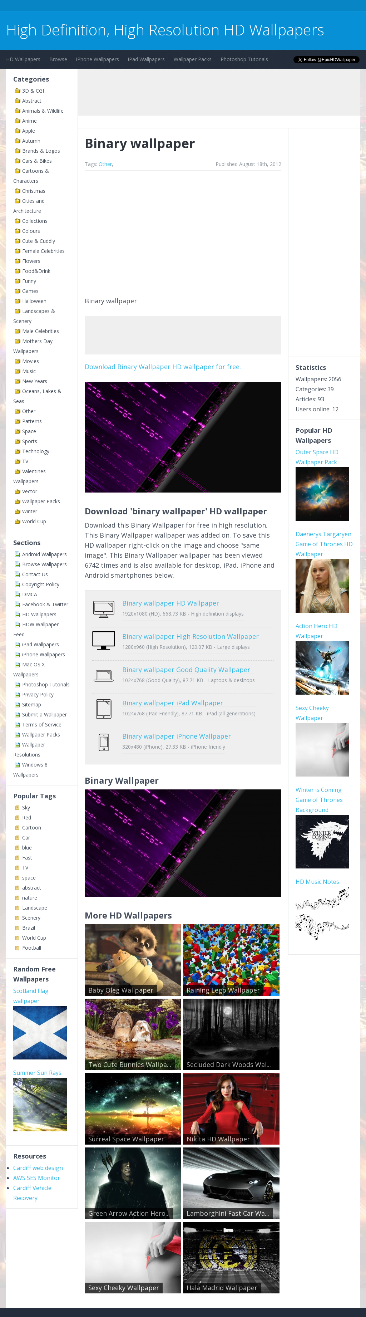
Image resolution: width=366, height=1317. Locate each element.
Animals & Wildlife (43, 110)
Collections (35, 220)
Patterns (32, 421)
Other (28, 411)
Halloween (34, 301)
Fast (27, 857)
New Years (34, 381)
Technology (35, 451)
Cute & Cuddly (38, 241)
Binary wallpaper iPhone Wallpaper (176, 714)
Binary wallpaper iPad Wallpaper (172, 686)
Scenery (31, 917)
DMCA (29, 594)
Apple (28, 130)
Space (29, 431)
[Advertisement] (136, 6)
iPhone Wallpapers (97, 59)
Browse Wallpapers (44, 564)
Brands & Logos (41, 150)
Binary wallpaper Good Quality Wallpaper (186, 659)
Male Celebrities (40, 331)
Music (29, 371)
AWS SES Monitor (36, 1178)
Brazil (28, 927)
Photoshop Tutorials (244, 59)
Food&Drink (36, 271)
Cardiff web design (38, 1168)
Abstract (31, 100)
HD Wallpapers (23, 59)
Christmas (33, 190)
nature (29, 897)
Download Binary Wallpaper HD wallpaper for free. (163, 366)
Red (26, 817)
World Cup (34, 521)
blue (27, 847)
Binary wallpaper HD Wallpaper (170, 603)
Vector (29, 491)
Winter (29, 511)
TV (25, 461)
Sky (26, 807)
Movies (30, 361)
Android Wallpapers (44, 554)
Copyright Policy (40, 584)
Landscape (34, 907)
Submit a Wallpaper (44, 714)
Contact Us (35, 574)
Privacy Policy (38, 694)
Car (26, 837)
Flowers (31, 261)
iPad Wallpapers (146, 59)
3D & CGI (33, 90)
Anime (29, 120)
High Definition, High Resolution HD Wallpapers (165, 29)
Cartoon (31, 827)
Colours (31, 230)
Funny (29, 281)
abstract (31, 887)
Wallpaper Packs (193, 59)
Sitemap (31, 704)
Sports (29, 441)
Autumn (31, 140)
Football (31, 947)
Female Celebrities (43, 251)
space (29, 877)
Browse (58, 59)
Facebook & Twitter (45, 604)
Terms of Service (41, 724)
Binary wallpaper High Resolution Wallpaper (190, 631)
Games (30, 291)
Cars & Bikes (37, 160)
